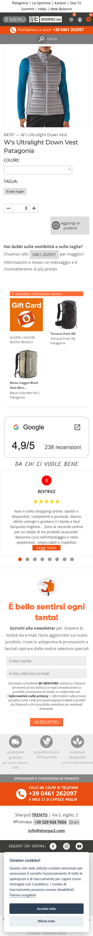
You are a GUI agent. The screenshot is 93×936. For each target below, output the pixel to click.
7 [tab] (64, 559)
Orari (74, 822)
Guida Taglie (15, 191)
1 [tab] (20, 559)
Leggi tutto (46, 547)
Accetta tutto (46, 909)
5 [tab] (50, 559)
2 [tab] (27, 559)
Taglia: (11, 181)
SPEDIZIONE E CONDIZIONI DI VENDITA (46, 778)
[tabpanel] (46, 513)
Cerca (46, 38)
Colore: (12, 160)
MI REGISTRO (46, 722)
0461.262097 (44, 254)
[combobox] (38, 170)
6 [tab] (57, 559)
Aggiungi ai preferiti (66, 225)
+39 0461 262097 (53, 793)
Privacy (33, 932)
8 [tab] (72, 559)
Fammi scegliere (22, 895)
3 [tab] (35, 559)
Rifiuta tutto (46, 921)
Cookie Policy (53, 932)
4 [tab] (42, 559)
